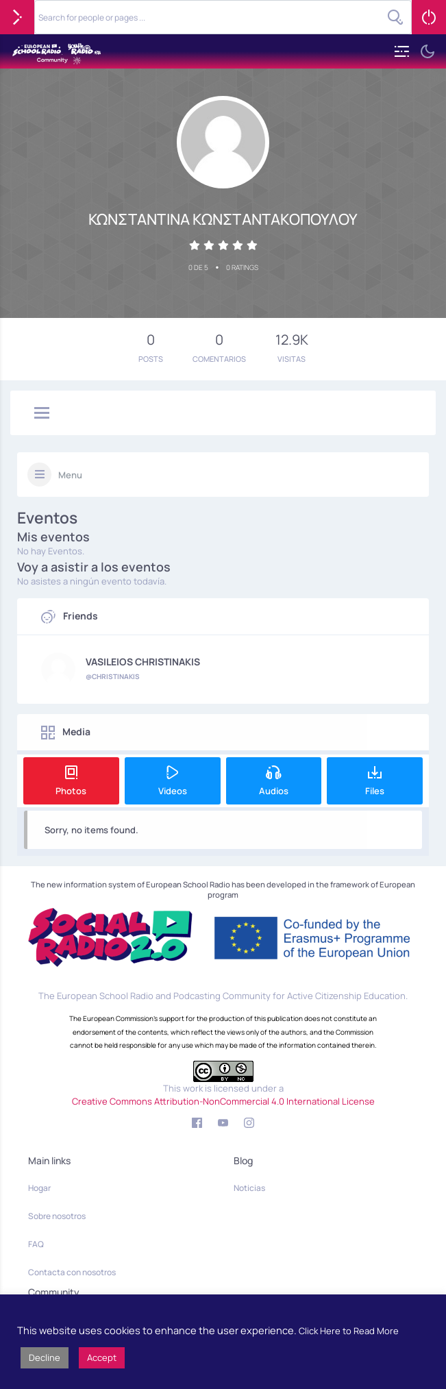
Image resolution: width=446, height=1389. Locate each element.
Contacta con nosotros (72, 1272)
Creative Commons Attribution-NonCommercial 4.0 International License (223, 1101)
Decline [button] (44, 1357)
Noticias (249, 1188)
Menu (70, 474)
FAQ (36, 1244)
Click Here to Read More (349, 1331)
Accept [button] (101, 1357)
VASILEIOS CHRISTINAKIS (143, 661)
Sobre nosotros (57, 1216)
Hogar (39, 1188)
